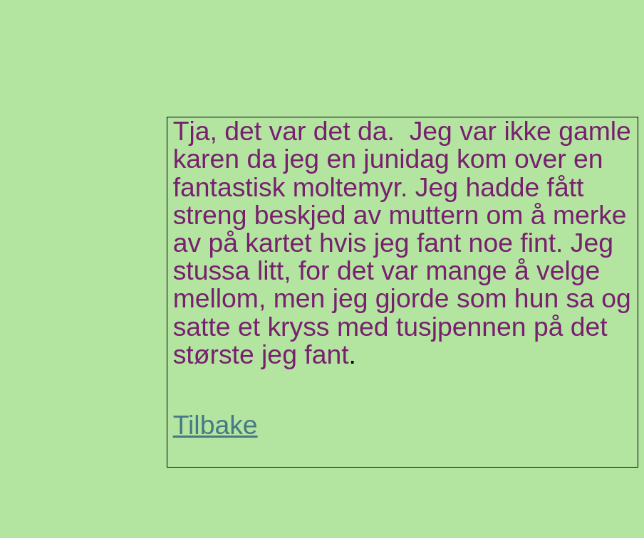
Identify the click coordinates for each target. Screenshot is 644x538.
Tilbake (215, 425)
